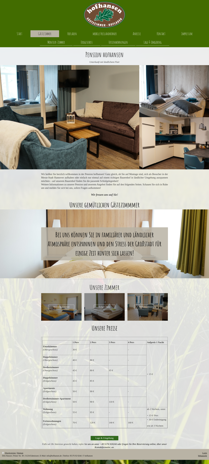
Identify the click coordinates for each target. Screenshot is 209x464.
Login (204, 453)
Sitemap (20, 453)
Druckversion (9, 453)
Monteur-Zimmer (61, 307)
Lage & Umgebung (104, 438)
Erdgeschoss (104, 307)
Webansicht (202, 456)
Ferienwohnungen (147, 307)
